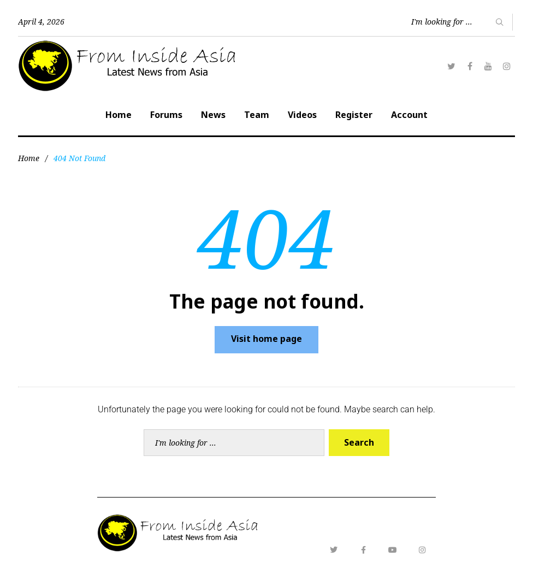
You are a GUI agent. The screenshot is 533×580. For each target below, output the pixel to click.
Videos (302, 115)
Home (118, 115)
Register (353, 115)
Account (409, 115)
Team (256, 115)
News (213, 115)
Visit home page (266, 339)
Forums (166, 115)
